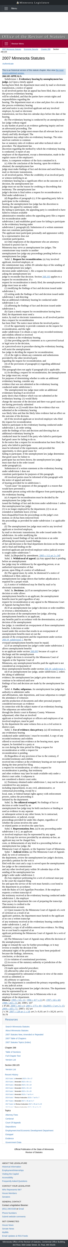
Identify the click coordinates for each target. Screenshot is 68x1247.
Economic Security (31, 49)
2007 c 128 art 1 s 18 (19, 1011)
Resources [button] (11, 1019)
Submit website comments (13, 1216)
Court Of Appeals (13, 1122)
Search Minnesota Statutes (17, 1026)
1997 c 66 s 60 (53, 1000)
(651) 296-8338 (9, 1209)
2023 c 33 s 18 (26, 1085)
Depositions (10, 1126)
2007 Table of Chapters (15, 1038)
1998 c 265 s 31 (9, 1003)
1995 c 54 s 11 (18, 1000)
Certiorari (9, 1119)
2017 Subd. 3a (10, 1104)
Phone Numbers (9, 1213)
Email (21, 1209)
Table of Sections (13, 1052)
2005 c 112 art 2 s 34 (49, 555)
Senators (6, 1197)
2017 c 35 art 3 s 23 (35, 1104)
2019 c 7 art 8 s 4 (27, 1094)
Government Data (13, 1142)
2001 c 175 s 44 (33, 1005)
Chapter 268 (45, 49)
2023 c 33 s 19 (26, 1088)
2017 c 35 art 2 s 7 (28, 1101)
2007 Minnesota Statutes (11, 49)
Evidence (9, 1138)
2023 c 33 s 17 (27, 1078)
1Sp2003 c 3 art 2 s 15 (53, 1005)
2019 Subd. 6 (9, 1094)
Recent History (11, 1074)
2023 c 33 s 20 (26, 1091)
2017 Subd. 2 (9, 1101)
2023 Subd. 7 (9, 1091)
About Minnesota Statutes (16, 1030)
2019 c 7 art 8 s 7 (33, 1097)
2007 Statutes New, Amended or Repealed (24, 1034)
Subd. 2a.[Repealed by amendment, (20, 555)
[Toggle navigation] (6, 8)
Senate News (8, 1229)
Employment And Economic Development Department (29, 1130)
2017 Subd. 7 (9, 1107)
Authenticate (8, 64)
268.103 (46, 276)
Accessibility (7, 1177)
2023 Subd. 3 (9, 1088)
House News (7, 1225)
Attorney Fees (11, 1115)
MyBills (5, 1232)
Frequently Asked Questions (14, 1181)
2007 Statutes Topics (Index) (18, 1042)
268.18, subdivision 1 (12, 639)
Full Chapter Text (13, 1056)
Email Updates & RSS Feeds (15, 1236)
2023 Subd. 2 (9, 1082)
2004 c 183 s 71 (9, 1008)
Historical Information (11, 1167)
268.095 (34, 651)
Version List (10, 1060)
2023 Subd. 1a (10, 1078)
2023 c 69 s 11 (26, 1082)
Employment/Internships (13, 1170)
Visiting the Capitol (10, 1174)
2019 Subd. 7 (9, 1097)
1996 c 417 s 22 (34, 1000)
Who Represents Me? (11, 1189)
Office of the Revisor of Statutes (33, 36)
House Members (9, 1193)
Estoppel (9, 1134)
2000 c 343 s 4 (17, 1005)
